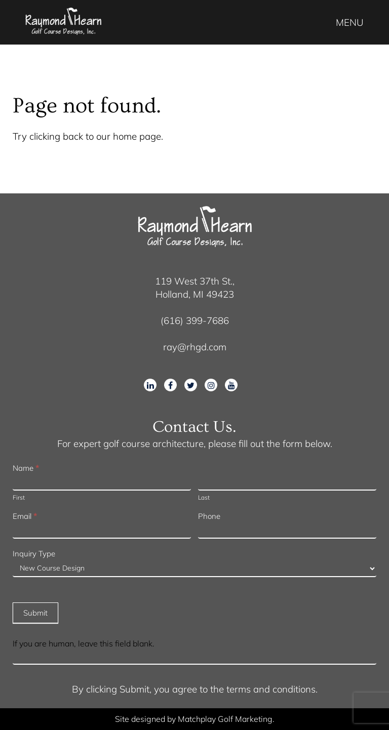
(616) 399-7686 (195, 320)
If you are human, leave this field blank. (83, 643)
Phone (209, 516)
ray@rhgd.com (194, 347)
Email (25, 516)
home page (137, 136)
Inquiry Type (34, 553)
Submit (35, 613)
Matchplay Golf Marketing (225, 719)
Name (26, 468)
